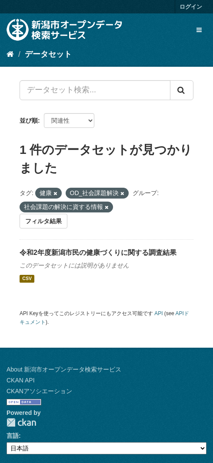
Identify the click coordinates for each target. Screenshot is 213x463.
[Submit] (181, 90)
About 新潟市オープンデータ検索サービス (64, 369)
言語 (13, 435)
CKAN (21, 422)
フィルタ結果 (43, 221)
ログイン (191, 6)
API (158, 313)
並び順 (29, 120)
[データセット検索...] (95, 90)
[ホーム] (10, 54)
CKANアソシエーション (39, 391)
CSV (27, 278)
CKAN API (21, 380)
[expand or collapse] (199, 30)
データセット (48, 54)
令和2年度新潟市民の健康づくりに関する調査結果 (98, 252)
